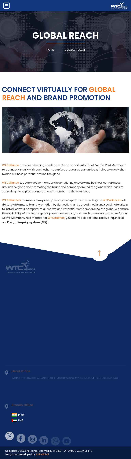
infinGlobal (42, 454)
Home (50, 50)
